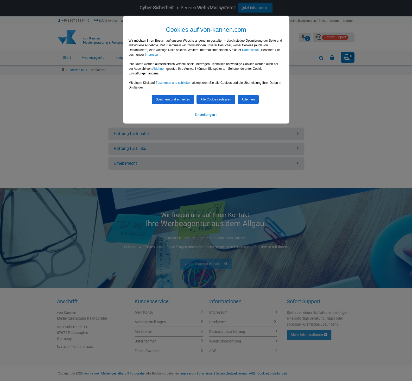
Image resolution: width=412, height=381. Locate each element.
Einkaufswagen (329, 21)
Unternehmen (148, 341)
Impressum (215, 312)
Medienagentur (93, 57)
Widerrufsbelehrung (222, 341)
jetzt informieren (255, 7)
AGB (210, 351)
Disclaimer (214, 322)
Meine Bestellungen (302, 21)
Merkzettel (145, 331)
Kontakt (348, 21)
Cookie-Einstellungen (272, 373)
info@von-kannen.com (115, 20)
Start (67, 57)
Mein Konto (146, 312)
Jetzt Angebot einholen (206, 266)
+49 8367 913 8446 (75, 20)
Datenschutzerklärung (224, 331)
